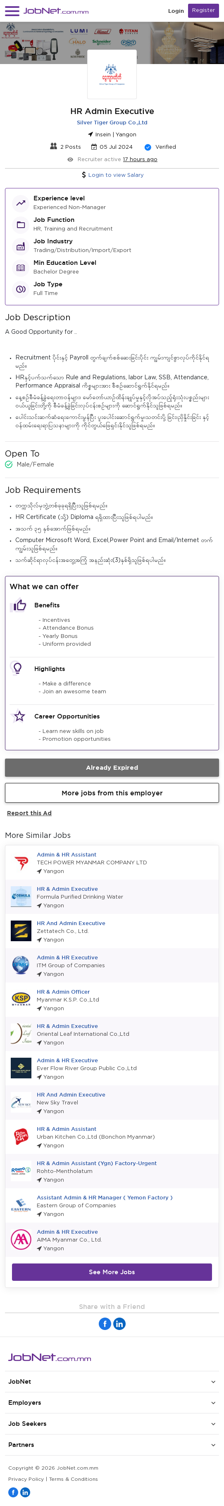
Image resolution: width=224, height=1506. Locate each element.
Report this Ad (29, 813)
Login (176, 11)
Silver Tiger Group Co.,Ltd (112, 122)
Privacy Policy (26, 1479)
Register (203, 10)
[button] (12, 11)
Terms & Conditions (73, 1479)
